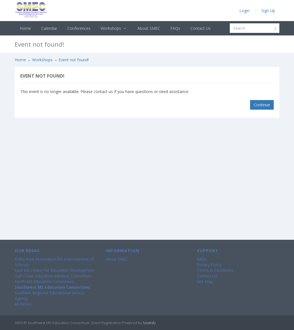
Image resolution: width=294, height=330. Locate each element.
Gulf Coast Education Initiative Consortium (53, 276)
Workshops (114, 28)
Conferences (78, 28)
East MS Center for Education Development (54, 270)
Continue (262, 104)
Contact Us (200, 28)
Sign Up (268, 10)
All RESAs (23, 304)
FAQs (175, 28)
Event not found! (74, 59)
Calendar (49, 28)
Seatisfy (149, 322)
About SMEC (148, 28)
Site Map (205, 281)
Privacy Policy (209, 264)
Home (25, 28)
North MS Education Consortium (44, 281)
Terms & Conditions (215, 270)
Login (244, 10)
